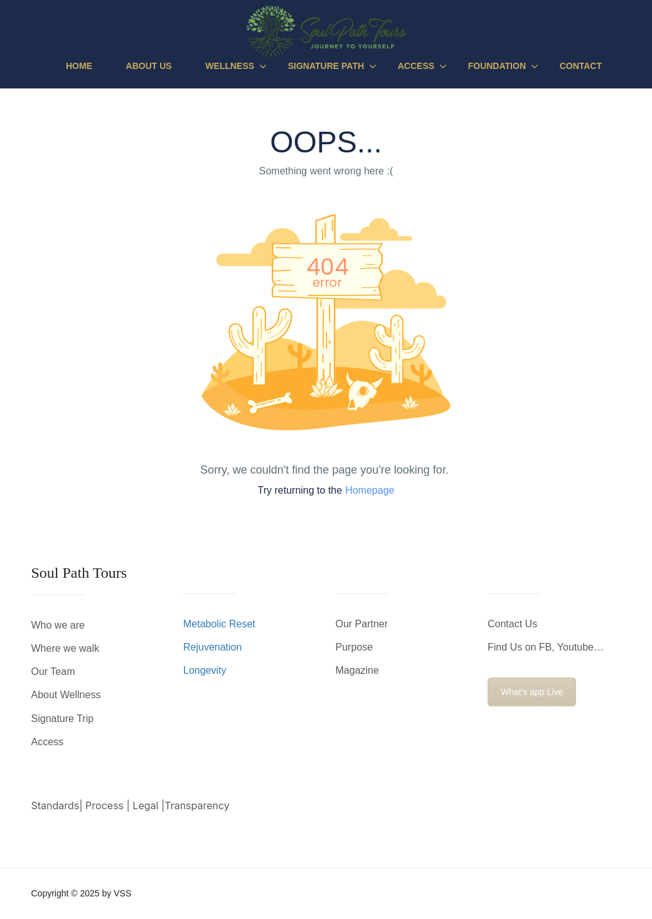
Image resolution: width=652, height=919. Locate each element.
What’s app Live (532, 692)
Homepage (369, 490)
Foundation (497, 66)
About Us (149, 66)
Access (416, 66)
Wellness (229, 66)
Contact (581, 66)
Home (79, 66)
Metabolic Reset (219, 624)
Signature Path (326, 66)
